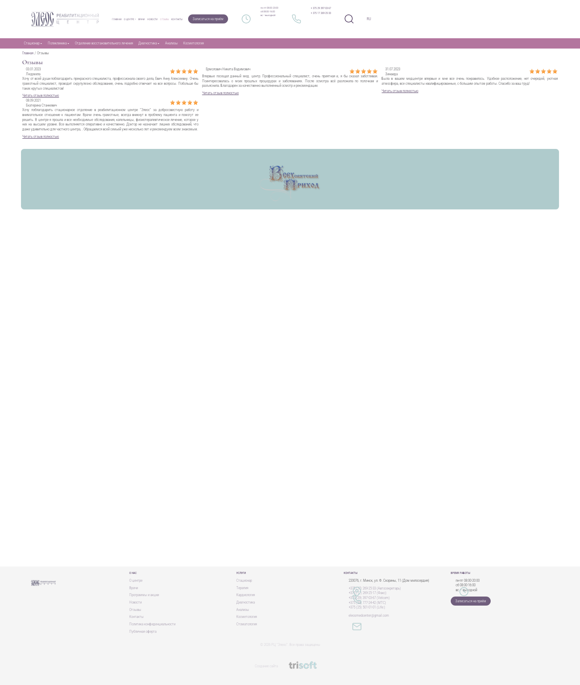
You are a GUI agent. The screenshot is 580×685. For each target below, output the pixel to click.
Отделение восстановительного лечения (104, 43)
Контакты (176, 19)
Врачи (141, 19)
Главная (116, 19)
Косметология (193, 43)
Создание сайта (290, 666)
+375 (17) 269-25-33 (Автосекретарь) (375, 588)
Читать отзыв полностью (40, 95)
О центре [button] (129, 19)
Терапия (242, 588)
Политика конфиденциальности (152, 624)
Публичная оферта (142, 631)
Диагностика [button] (147, 43)
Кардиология (245, 595)
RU (369, 19)
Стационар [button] (32, 43)
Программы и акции (144, 595)
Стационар (244, 580)
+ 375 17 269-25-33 (321, 13)
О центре (135, 580)
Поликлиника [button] (57, 43)
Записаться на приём (208, 19)
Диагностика (245, 602)
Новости (152, 19)
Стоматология (246, 624)
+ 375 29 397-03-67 (321, 8)
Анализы (171, 43)
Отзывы (164, 19)
